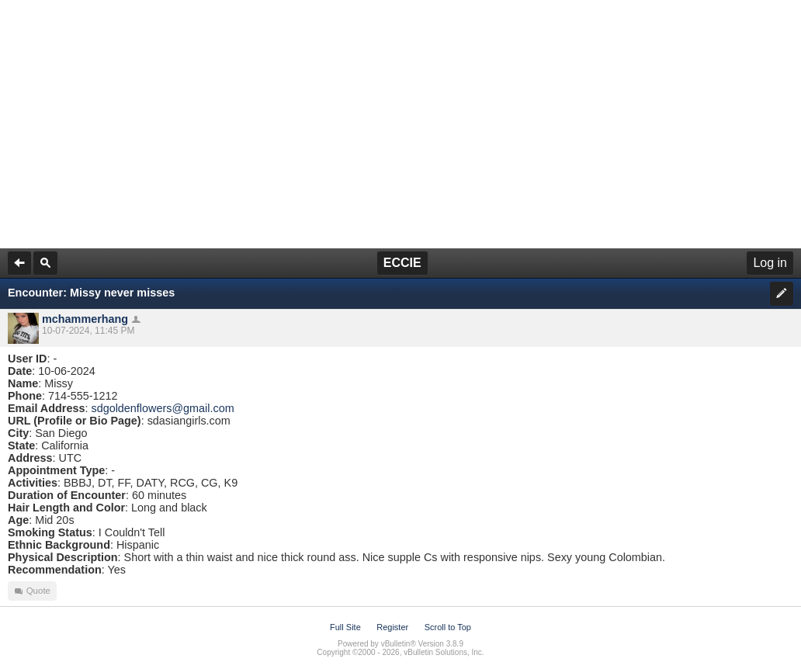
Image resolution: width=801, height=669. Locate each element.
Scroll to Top (448, 627)
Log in (770, 262)
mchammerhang (85, 319)
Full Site (345, 627)
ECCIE (402, 262)
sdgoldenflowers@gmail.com (162, 408)
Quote (32, 591)
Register (392, 627)
